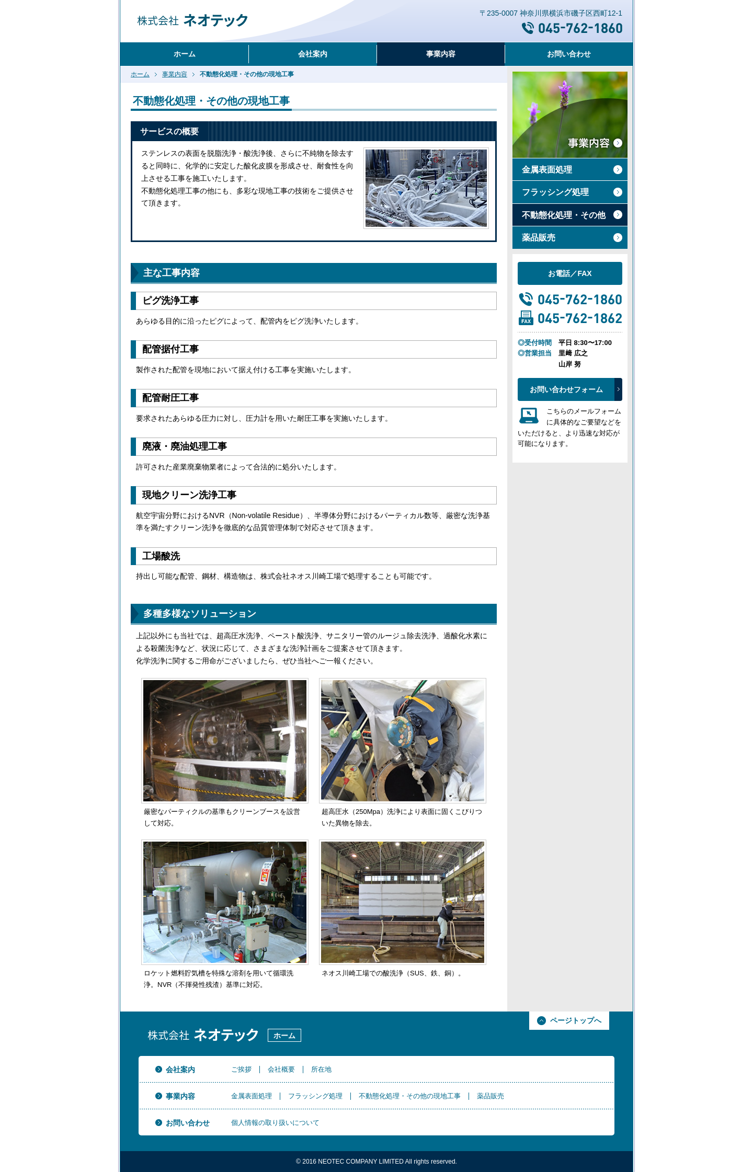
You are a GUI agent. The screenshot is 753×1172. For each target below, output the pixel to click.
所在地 (321, 1069)
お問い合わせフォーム (566, 389)
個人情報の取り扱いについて (275, 1123)
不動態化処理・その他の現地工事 (410, 1096)
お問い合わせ (569, 54)
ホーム (185, 54)
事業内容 (440, 54)
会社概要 (281, 1069)
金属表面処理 (547, 169)
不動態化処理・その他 (564, 215)
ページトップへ (575, 1020)
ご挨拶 (241, 1069)
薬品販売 (538, 237)
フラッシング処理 (555, 192)
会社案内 (312, 54)
